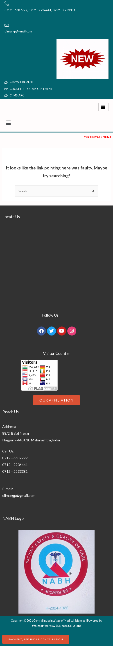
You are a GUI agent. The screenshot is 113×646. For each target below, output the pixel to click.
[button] (56, 123)
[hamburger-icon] (103, 107)
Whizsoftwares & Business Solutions (56, 626)
